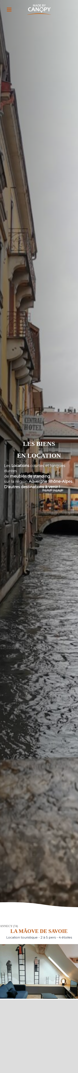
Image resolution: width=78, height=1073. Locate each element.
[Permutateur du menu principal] (9, 10)
